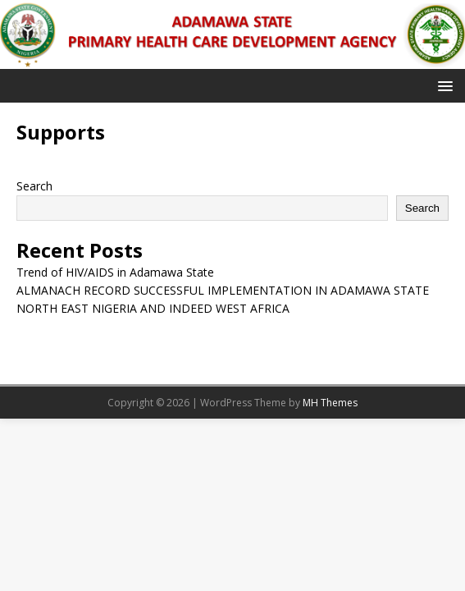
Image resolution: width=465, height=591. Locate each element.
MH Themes (330, 403)
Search (34, 186)
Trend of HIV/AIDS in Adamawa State (115, 272)
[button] (442, 85)
